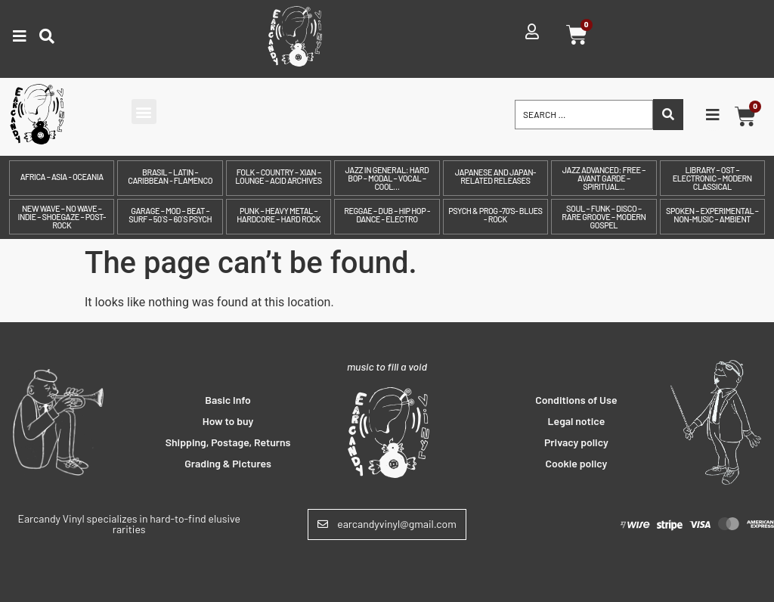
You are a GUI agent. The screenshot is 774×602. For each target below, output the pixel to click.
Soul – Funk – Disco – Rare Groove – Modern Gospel (604, 216)
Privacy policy (576, 442)
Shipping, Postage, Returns (228, 442)
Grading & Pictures (227, 463)
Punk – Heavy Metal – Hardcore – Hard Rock (278, 215)
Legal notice (576, 420)
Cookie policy (576, 463)
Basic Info (228, 399)
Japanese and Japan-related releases (495, 176)
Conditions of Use (576, 399)
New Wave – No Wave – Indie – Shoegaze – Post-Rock (62, 216)
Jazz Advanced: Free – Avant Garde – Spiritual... (604, 178)
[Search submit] (668, 114)
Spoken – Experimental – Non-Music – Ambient (712, 215)
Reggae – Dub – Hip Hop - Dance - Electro (387, 215)
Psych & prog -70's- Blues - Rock (495, 215)
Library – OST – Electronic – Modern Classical (712, 178)
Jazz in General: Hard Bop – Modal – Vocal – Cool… (387, 178)
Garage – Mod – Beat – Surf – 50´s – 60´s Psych (170, 215)
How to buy (228, 420)
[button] (144, 111)
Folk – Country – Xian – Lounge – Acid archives (278, 176)
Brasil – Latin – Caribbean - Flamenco (170, 176)
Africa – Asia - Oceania (62, 177)
